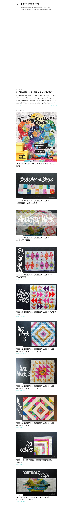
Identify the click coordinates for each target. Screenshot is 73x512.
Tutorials (36, 9)
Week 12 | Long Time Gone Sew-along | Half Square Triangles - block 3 (35, 350)
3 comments (22, 168)
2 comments (22, 279)
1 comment (22, 390)
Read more (54, 105)
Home (22, 9)
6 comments (22, 501)
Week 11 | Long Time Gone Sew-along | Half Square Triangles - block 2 (35, 387)
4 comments (22, 242)
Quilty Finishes (29, 9)
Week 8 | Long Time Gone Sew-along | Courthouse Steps (32, 498)
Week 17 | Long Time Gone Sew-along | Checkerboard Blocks (32, 202)
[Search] (56, 4)
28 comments (23, 105)
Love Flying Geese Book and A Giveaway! (34, 92)
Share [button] (17, 105)
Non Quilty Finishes (45, 9)
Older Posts (53, 507)
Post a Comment (23, 353)
